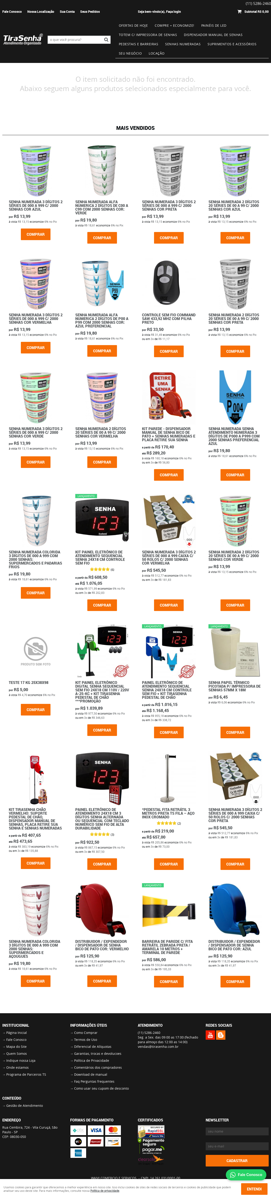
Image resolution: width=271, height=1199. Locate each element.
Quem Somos (16, 1053)
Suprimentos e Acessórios (232, 44)
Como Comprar (86, 1032)
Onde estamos (17, 1067)
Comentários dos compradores (98, 1067)
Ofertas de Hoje (133, 25)
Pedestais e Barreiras (138, 44)
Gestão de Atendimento (24, 1105)
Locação (157, 53)
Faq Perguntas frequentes (94, 1081)
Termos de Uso (85, 1039)
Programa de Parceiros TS (26, 1074)
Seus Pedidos (90, 11)
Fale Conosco (12, 11)
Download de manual (90, 1074)
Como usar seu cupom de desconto (101, 1088)
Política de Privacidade (91, 1060)
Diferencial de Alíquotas (92, 1046)
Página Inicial (16, 1032)
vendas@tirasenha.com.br (158, 1046)
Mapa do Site (16, 1046)
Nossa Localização (40, 11)
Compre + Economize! (174, 25)
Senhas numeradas (183, 44)
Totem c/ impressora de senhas (148, 35)
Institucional (15, 1025)
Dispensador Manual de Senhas (213, 35)
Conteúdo (11, 1098)
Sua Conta (67, 11)
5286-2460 (149, 1032)
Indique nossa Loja (20, 1060)
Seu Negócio (130, 53)
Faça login (173, 11)
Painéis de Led (214, 25)
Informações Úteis (88, 1025)
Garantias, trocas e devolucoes (97, 1053)
